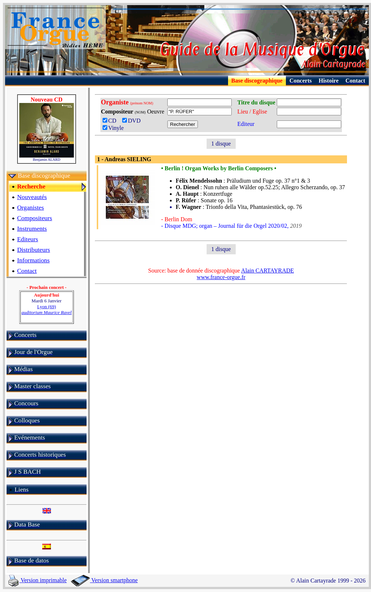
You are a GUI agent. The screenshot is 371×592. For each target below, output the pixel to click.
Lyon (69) (46, 309)
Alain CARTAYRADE (267, 270)
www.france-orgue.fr (221, 277)
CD (112, 121)
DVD (133, 121)
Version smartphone (104, 580)
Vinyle (113, 128)
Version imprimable (37, 580)
